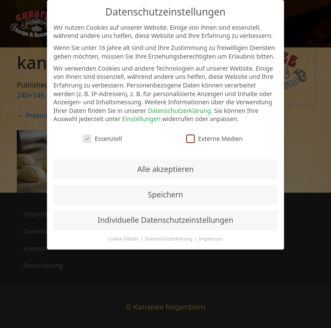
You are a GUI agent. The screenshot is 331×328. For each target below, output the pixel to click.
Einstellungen (141, 119)
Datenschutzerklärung (179, 110)
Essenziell (102, 138)
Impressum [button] (211, 239)
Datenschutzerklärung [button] (169, 239)
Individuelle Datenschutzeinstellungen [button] (166, 220)
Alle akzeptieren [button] (165, 169)
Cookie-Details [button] (123, 239)
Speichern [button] (165, 194)
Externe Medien (214, 138)
